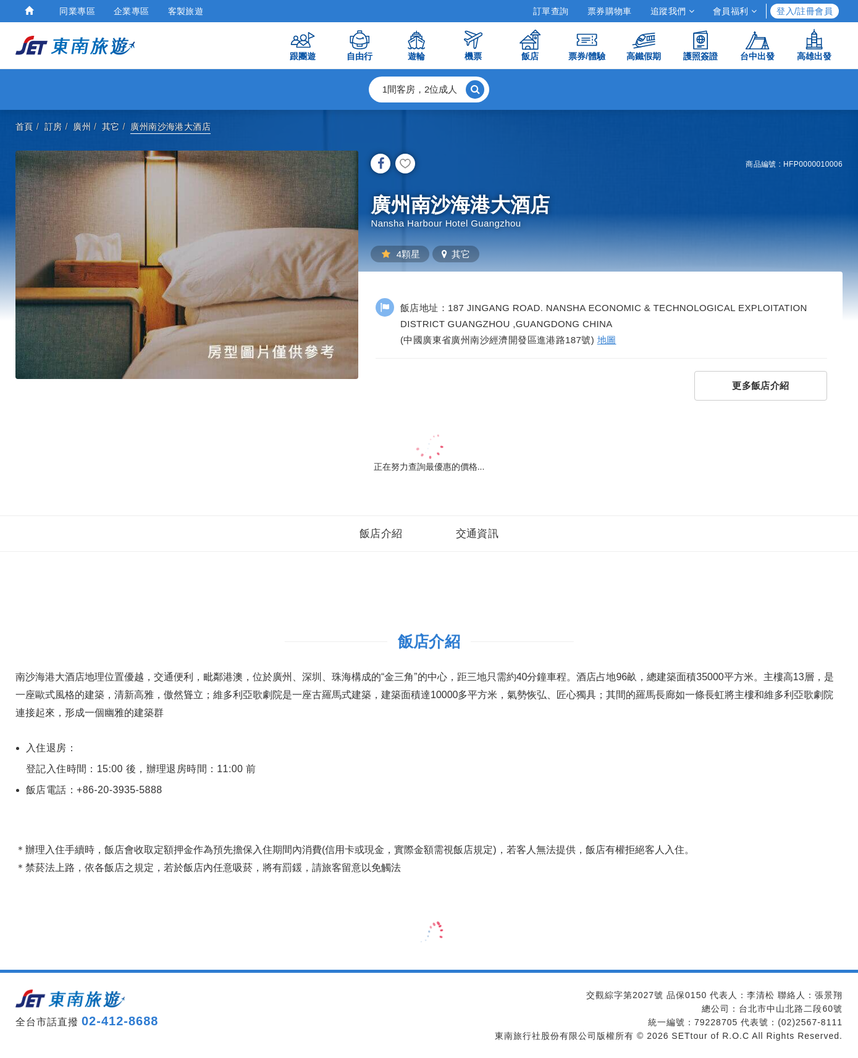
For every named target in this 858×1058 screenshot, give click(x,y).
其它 (111, 126)
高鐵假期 (643, 44)
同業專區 (77, 11)
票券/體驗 (586, 44)
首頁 (24, 126)
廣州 (82, 126)
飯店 (530, 44)
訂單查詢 (551, 11)
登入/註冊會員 (804, 11)
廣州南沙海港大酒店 (170, 126)
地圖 (606, 340)
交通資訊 (477, 533)
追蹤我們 (672, 11)
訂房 (53, 126)
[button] (429, 89)
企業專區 (131, 11)
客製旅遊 (186, 11)
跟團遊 (303, 44)
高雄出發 (814, 44)
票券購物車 (609, 11)
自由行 (359, 44)
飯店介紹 (381, 533)
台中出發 (757, 44)
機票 (473, 44)
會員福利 (735, 11)
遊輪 (416, 44)
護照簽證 (700, 44)
